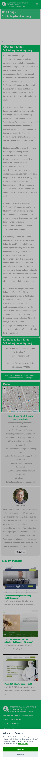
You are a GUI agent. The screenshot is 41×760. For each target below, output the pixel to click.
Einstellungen (23, 743)
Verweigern (20, 754)
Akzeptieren (20, 749)
